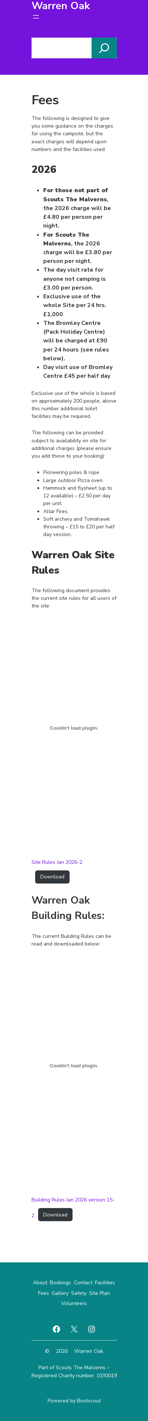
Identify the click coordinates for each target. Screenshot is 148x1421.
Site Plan (99, 1293)
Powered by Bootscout (74, 1400)
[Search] (104, 48)
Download (52, 876)
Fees (43, 1293)
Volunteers (74, 1303)
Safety (78, 1293)
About (40, 1282)
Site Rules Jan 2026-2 (57, 862)
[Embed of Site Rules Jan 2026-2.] (74, 728)
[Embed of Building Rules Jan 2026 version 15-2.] (74, 1065)
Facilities (105, 1282)
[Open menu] (36, 16)
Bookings (60, 1282)
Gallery (60, 1293)
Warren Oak (88, 1351)
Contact (83, 1282)
